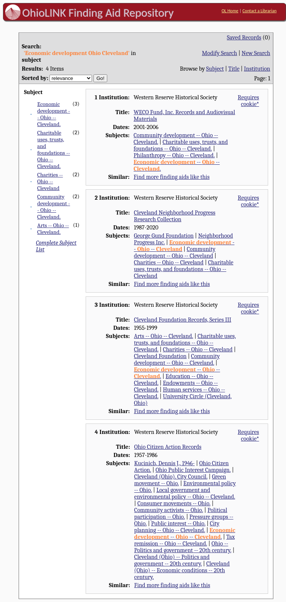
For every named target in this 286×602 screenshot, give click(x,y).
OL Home (230, 10)
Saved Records (244, 37)
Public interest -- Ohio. (178, 523)
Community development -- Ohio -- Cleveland (175, 252)
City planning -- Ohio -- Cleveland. (176, 527)
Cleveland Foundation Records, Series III (182, 319)
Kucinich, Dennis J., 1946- (164, 463)
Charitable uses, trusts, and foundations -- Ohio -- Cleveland (183, 269)
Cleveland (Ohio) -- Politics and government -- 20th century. (171, 560)
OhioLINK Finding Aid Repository (98, 13)
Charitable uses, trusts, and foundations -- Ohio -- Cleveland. (53, 149)
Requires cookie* (248, 100)
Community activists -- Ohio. (168, 510)
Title (233, 68)
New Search (256, 53)
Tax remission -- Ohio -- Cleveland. (184, 540)
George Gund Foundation (164, 235)
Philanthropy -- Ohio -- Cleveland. (174, 155)
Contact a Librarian (259, 10)
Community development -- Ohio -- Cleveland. (53, 206)
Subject (215, 68)
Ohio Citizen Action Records (167, 447)
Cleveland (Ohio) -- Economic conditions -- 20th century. (182, 570)
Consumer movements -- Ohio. (173, 503)
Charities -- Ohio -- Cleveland (50, 181)
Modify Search (219, 53)
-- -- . (184, 533)
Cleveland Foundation (160, 356)
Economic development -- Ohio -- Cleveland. (53, 114)
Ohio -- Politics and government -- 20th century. (182, 547)
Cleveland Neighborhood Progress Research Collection (175, 216)
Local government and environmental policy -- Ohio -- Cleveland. (184, 493)
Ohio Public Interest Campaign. (193, 470)
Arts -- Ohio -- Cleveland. (53, 228)
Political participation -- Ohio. (180, 513)
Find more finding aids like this (172, 177)
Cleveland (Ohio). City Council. (170, 476)
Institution (257, 68)
